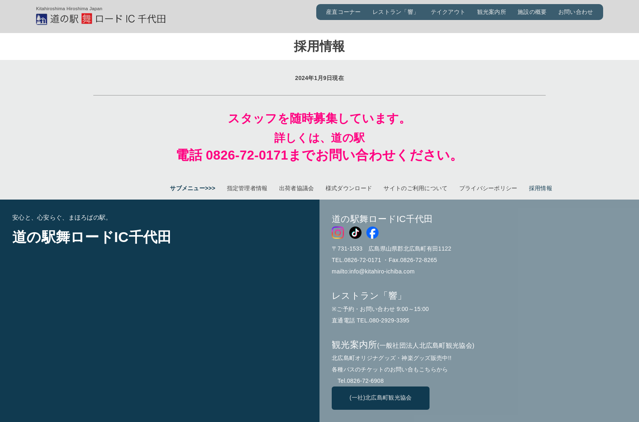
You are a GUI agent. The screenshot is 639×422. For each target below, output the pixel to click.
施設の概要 (532, 12)
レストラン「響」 (395, 12)
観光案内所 (491, 12)
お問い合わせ (575, 12)
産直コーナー (343, 12)
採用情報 (540, 188)
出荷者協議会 (296, 188)
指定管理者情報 (247, 188)
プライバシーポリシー (488, 188)
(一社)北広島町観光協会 (381, 397)
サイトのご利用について (415, 188)
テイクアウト (448, 12)
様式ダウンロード (349, 188)
